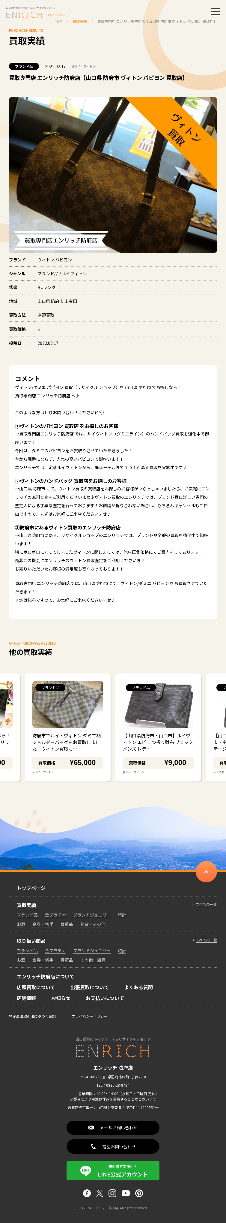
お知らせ (60, 998)
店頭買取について (36, 987)
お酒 (21, 924)
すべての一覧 (206, 904)
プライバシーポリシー (90, 1016)
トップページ (31, 887)
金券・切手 (42, 924)
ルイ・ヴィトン (83, 66)
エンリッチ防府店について (45, 976)
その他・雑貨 (93, 960)
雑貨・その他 (93, 924)
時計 (122, 915)
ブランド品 (24, 66)
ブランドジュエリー (92, 915)
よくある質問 (138, 987)
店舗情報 (26, 998)
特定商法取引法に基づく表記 (32, 1016)
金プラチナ (55, 915)
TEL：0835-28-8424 (113, 1085)
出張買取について (89, 987)
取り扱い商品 (31, 940)
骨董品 (67, 924)
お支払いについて (105, 998)
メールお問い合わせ (119, 1128)
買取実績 (26, 904)
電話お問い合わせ (119, 1146)
